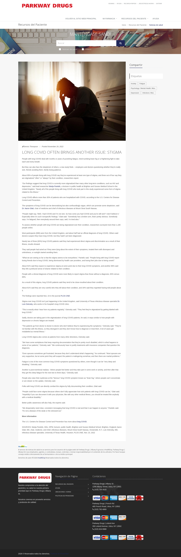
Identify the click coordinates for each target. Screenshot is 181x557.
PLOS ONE (65, 296)
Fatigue (142, 84)
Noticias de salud (68, 49)
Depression (135, 93)
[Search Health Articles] (86, 43)
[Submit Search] (120, 43)
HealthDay (41, 458)
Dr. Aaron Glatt (28, 208)
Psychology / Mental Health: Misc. (143, 88)
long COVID (82, 422)
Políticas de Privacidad (64, 496)
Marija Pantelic (55, 186)
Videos (86, 49)
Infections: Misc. (148, 93)
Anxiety (133, 84)
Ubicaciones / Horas (63, 492)
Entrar (159, 3)
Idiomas (111, 3)
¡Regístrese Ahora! (146, 3)
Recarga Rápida (130, 3)
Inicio (124, 25)
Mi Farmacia (109, 18)
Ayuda (119, 3)
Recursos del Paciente (133, 18)
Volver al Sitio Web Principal (80, 18)
